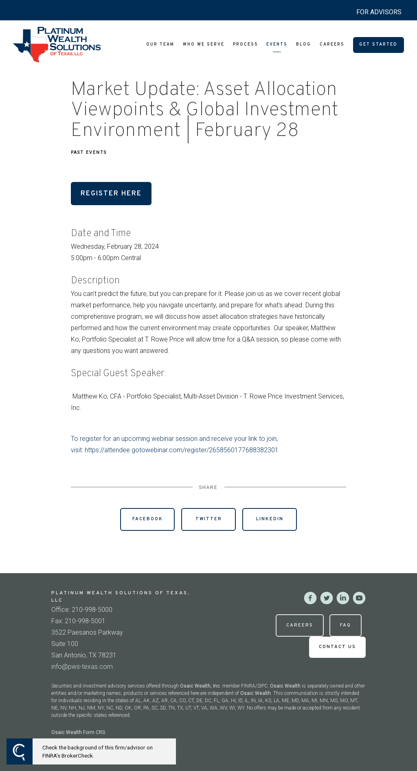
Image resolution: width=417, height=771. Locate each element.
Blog (303, 44)
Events (277, 44)
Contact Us (337, 647)
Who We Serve (203, 44)
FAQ (345, 625)
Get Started (378, 44)
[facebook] (310, 598)
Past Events (89, 152)
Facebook (147, 519)
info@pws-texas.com (82, 666)
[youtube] (359, 598)
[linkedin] (342, 598)
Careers (332, 44)
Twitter (208, 519)
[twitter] (326, 598)
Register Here (111, 193)
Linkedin (269, 519)
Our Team (160, 44)
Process (245, 44)
